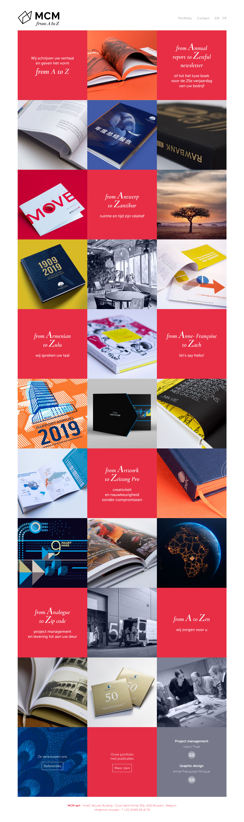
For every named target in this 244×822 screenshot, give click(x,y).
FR (225, 18)
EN (217, 18)
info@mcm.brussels (106, 809)
